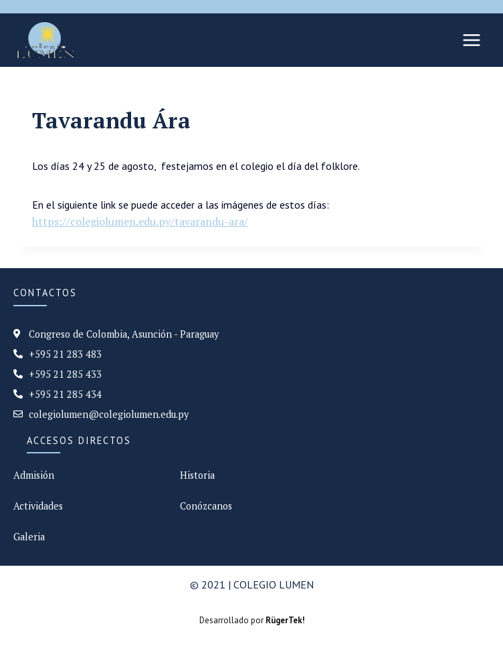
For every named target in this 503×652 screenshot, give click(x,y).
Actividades (38, 506)
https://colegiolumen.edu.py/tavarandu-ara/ (140, 221)
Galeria (29, 536)
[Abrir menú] (471, 39)
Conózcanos (206, 506)
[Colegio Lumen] (46, 40)
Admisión (33, 475)
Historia (197, 475)
